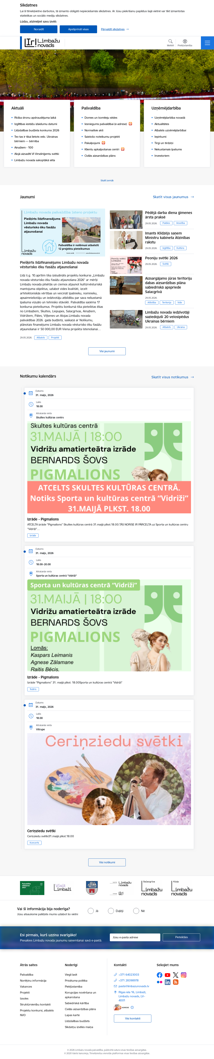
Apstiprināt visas (78, 29)
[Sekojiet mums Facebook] (159, 975)
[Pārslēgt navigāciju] (207, 42)
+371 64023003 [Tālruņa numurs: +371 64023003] (129, 974)
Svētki (166, 263)
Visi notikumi (107, 862)
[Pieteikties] (181, 937)
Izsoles (24, 998)
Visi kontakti (132, 1018)
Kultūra (180, 248)
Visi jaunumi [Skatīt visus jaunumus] (107, 351)
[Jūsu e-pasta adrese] (135, 937)
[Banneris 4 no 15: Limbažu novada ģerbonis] (122, 887)
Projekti (55, 337)
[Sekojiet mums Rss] (175, 982)
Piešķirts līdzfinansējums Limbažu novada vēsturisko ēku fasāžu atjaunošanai (54, 264)
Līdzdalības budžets (77, 1021)
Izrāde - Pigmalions (43, 519)
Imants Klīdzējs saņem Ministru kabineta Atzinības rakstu (167, 237)
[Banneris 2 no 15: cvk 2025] (62, 887)
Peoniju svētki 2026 (161, 258)
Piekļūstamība (73, 986)
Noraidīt (39, 29)
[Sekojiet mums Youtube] (167, 975)
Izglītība (166, 248)
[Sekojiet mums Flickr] (159, 982)
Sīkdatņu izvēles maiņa (79, 1027)
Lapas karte (72, 1015)
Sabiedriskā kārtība (77, 1003)
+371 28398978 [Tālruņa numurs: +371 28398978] (129, 980)
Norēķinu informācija (33, 980)
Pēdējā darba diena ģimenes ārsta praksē (168, 214)
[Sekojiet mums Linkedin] (167, 982)
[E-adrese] (121, 1007)
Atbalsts (41, 337)
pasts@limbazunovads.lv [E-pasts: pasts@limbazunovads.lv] (134, 986)
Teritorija (166, 302)
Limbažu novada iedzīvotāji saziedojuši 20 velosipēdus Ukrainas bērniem (167, 316)
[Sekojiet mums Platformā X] (175, 975)
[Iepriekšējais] (26, 888)
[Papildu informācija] (132, 1007)
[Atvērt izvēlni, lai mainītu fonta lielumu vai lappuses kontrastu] (185, 43)
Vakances (26, 986)
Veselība (180, 223)
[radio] (93, 911)
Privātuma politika (76, 980)
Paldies (166, 223)
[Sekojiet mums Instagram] (184, 975)
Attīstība (152, 302)
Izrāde (33, 535)
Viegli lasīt (71, 974)
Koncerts (34, 842)
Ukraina (181, 327)
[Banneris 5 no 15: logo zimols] (152, 887)
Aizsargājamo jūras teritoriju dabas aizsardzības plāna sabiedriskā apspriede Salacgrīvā (168, 285)
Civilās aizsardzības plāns (80, 1009)
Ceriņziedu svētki (41, 831)
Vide (180, 302)
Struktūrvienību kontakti (35, 1004)
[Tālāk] (188, 888)
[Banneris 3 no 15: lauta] (92, 887)
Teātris (33, 689)
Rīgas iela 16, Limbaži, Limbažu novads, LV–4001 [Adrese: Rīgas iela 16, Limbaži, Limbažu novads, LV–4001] (132, 996)
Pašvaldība (26, 974)
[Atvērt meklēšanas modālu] (170, 43)
